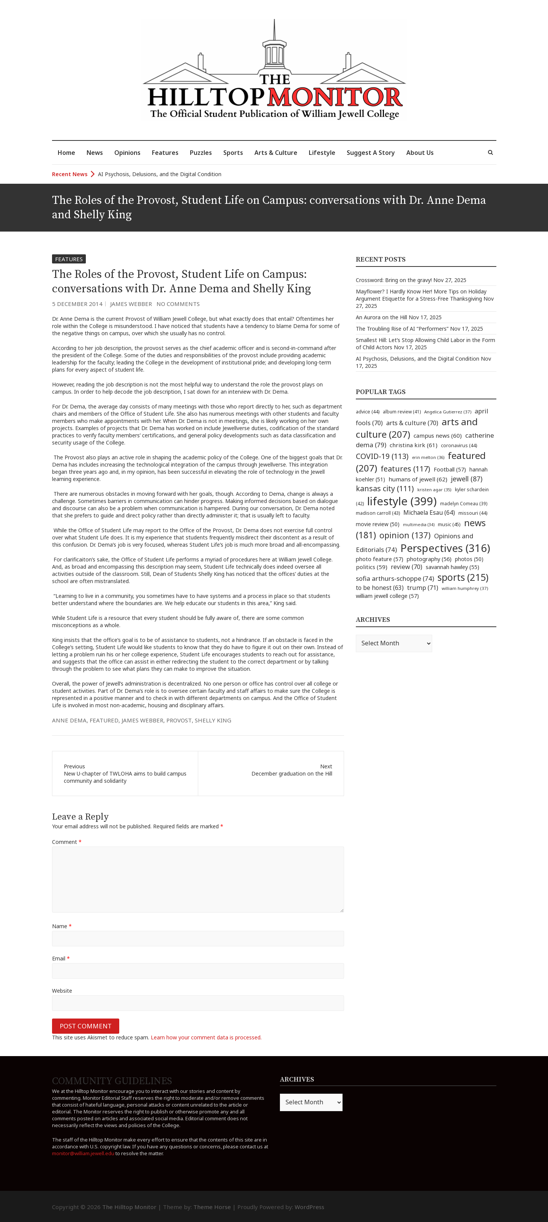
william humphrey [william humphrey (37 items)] (465, 588)
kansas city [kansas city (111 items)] (385, 488)
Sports (233, 152)
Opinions (127, 152)
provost (179, 720)
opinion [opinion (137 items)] (405, 535)
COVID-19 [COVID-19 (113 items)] (382, 456)
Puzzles (201, 152)
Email (61, 958)
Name (62, 926)
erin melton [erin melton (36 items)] (428, 457)
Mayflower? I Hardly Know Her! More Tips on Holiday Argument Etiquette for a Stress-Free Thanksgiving (421, 295)
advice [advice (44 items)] (367, 411)
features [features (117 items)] (405, 469)
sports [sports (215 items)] (462, 577)
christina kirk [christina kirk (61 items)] (413, 445)
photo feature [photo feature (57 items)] (379, 559)
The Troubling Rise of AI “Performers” (402, 328)
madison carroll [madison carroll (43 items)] (378, 513)
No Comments (178, 303)
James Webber (131, 303)
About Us (420, 152)
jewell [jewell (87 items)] (466, 478)
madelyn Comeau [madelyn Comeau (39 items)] (463, 503)
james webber (142, 720)
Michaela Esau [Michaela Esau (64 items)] (429, 513)
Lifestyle (322, 152)
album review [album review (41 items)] (402, 411)
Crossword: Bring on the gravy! (394, 280)
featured (104, 720)
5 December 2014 (77, 303)
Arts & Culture (275, 152)
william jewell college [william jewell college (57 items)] (387, 595)
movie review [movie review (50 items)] (378, 524)
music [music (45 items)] (449, 524)
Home (66, 152)
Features (165, 152)
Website (62, 990)
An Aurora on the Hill (381, 317)
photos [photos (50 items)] (469, 559)
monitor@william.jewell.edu (83, 1153)
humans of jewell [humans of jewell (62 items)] (417, 479)
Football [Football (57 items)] (450, 469)
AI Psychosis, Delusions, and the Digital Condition (159, 174)
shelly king (213, 720)
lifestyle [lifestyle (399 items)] (402, 501)
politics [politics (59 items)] (371, 567)
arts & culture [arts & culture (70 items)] (412, 423)
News (95, 152)
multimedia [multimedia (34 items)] (418, 524)
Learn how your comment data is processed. (206, 1037)
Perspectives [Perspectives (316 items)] (445, 548)
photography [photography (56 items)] (429, 559)
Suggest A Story (371, 152)
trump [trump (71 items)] (422, 587)
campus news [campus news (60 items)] (438, 435)
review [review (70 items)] (406, 567)
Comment (67, 841)
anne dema (69, 720)
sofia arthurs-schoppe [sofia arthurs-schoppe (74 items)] (395, 578)
